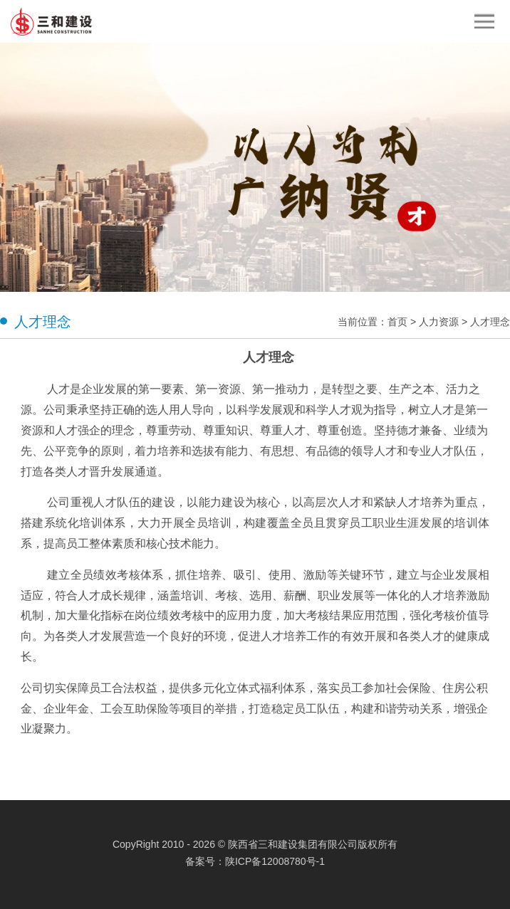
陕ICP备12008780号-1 (275, 861)
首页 (397, 321)
